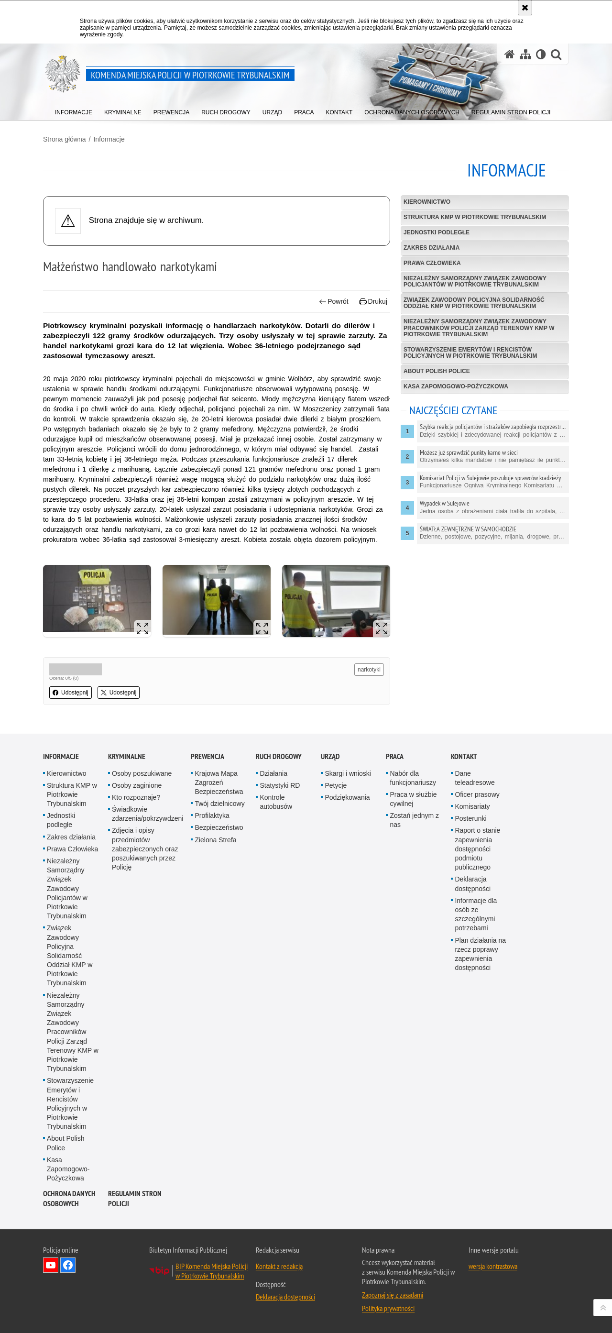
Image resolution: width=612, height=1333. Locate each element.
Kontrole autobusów (276, 801)
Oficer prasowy (477, 794)
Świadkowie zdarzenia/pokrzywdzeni (147, 813)
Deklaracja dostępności (473, 883)
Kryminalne (126, 756)
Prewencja (207, 756)
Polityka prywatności (388, 1308)
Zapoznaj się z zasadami (392, 1295)
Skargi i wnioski (348, 773)
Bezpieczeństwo (219, 827)
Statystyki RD (280, 785)
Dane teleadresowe (474, 778)
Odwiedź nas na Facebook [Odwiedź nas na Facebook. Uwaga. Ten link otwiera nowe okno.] (68, 1265)
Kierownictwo (427, 201)
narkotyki (369, 669)
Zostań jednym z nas (414, 820)
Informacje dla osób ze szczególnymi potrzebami (476, 914)
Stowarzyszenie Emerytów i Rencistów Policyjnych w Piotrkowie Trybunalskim (470, 352)
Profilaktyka (212, 815)
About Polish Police (437, 371)
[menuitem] (73, 110)
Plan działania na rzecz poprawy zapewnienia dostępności (480, 954)
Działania (273, 773)
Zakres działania (431, 247)
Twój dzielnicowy (219, 803)
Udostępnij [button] (70, 692)
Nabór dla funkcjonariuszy (413, 778)
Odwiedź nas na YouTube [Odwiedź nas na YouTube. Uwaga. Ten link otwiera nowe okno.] (50, 1265)
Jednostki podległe (437, 232)
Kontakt (464, 756)
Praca (395, 756)
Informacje (108, 139)
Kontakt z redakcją (279, 1266)
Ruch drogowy (279, 756)
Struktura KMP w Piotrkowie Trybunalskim (475, 217)
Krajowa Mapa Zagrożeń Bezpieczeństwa (219, 782)
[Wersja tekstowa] (541, 54)
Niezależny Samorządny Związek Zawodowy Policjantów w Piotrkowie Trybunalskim (475, 281)
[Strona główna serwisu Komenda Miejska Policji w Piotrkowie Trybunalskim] (509, 54)
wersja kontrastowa (493, 1266)
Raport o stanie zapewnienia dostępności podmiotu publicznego (477, 848)
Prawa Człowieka (432, 263)
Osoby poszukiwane (142, 773)
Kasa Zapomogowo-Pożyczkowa (456, 386)
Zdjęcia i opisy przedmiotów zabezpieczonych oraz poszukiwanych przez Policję (145, 848)
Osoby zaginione (137, 785)
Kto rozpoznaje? (136, 797)
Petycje (336, 785)
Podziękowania (347, 797)
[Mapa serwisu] (525, 54)
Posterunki (470, 818)
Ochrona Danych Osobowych (69, 1199)
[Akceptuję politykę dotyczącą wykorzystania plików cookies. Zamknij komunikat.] (525, 7)
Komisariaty (472, 806)
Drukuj (373, 301)
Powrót (334, 301)
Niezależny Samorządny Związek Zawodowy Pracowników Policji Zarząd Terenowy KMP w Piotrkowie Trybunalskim (479, 327)
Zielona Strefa (215, 840)
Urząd (330, 756)
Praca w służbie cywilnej (413, 799)
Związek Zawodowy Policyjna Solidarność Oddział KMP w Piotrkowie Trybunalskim (474, 303)
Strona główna (64, 139)
